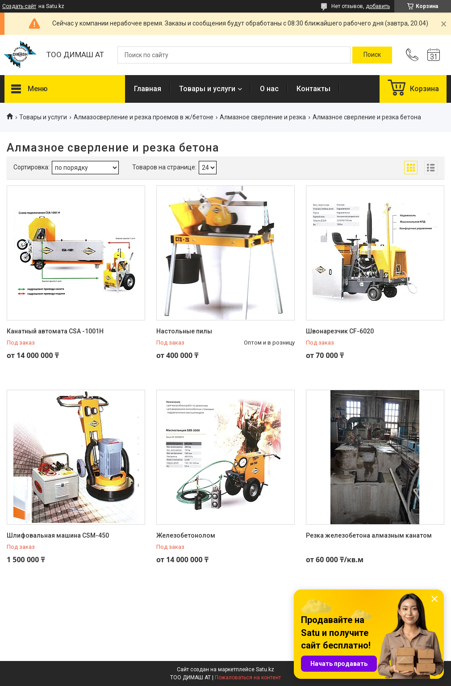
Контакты (313, 88)
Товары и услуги (207, 88)
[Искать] (372, 54)
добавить (378, 6)
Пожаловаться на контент (248, 677)
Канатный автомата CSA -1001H (55, 331)
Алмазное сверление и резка (263, 117)
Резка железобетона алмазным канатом (369, 535)
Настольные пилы (184, 331)
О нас (269, 88)
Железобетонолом (185, 535)
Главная (147, 88)
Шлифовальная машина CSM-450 (58, 535)
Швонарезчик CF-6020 (340, 331)
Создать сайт (19, 6)
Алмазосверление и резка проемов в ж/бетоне (143, 117)
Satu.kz (265, 669)
